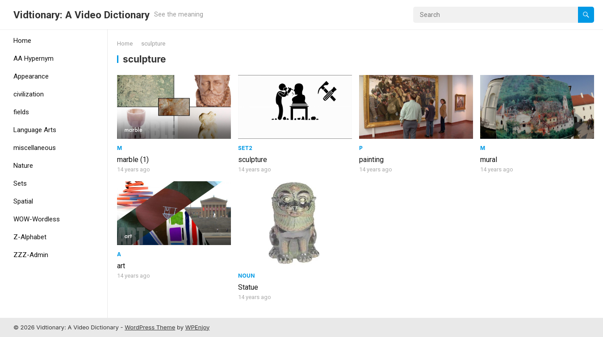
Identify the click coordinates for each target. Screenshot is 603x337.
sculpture (252, 159)
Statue (248, 287)
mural (488, 159)
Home (22, 41)
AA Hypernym (33, 58)
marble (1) (133, 159)
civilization (28, 94)
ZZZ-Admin (30, 255)
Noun (246, 275)
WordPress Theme (150, 327)
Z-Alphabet (29, 237)
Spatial (23, 201)
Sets (20, 183)
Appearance (31, 76)
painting (371, 159)
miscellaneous (34, 148)
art (121, 266)
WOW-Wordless (36, 219)
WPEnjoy (197, 327)
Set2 (245, 148)
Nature (23, 166)
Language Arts (34, 130)
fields (21, 112)
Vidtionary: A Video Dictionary (81, 15)
